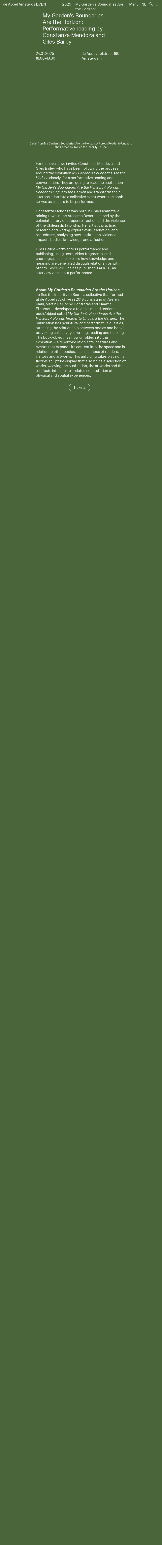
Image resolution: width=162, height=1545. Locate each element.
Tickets (79, 387)
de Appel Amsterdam (21, 4)
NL (144, 4)
